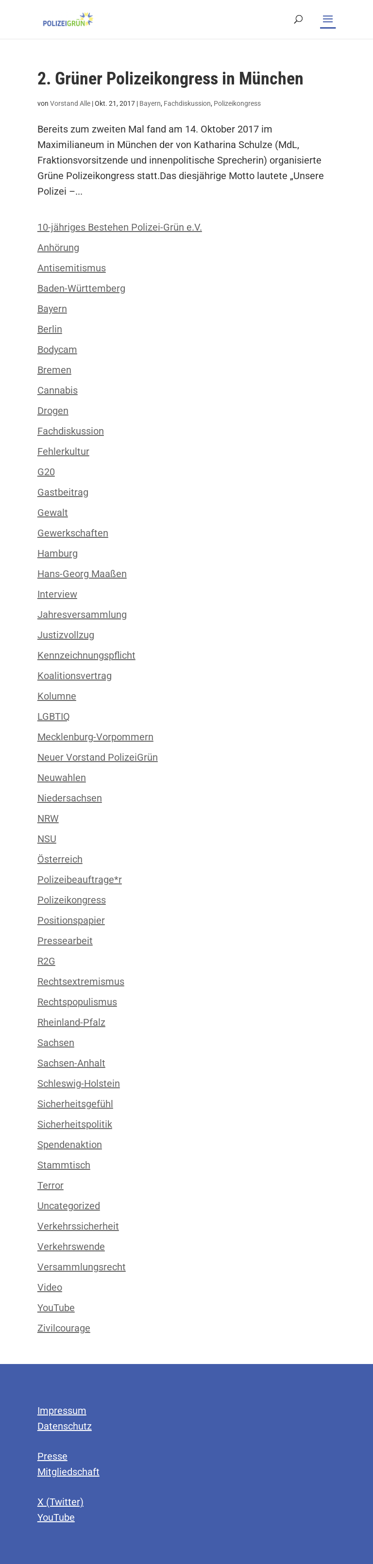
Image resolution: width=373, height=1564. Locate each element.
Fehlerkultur (63, 451)
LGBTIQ (53, 716)
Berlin (49, 329)
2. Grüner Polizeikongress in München (170, 78)
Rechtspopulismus (77, 1002)
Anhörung (58, 247)
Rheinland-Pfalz (71, 1022)
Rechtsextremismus (80, 981)
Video (49, 1287)
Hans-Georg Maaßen (82, 574)
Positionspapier (71, 920)
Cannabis (57, 390)
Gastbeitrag (62, 492)
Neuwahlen (61, 777)
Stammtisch (63, 1165)
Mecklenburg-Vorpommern (95, 737)
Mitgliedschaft (68, 1472)
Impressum (61, 1410)
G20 (46, 472)
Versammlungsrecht (81, 1267)
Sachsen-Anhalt (71, 1063)
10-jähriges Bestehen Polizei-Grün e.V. (119, 227)
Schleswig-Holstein (78, 1083)
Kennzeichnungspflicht (86, 655)
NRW (48, 818)
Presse (52, 1456)
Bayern (150, 103)
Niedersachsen (69, 798)
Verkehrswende (71, 1246)
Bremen (54, 370)
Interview (57, 594)
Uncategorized (68, 1206)
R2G (46, 961)
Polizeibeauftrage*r (79, 879)
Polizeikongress (237, 103)
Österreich (60, 859)
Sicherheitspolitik (74, 1124)
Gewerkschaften (72, 533)
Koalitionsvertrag (74, 676)
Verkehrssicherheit (78, 1226)
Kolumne (56, 696)
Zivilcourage (63, 1328)
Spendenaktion (69, 1144)
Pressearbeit (65, 941)
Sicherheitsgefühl (75, 1104)
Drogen (52, 410)
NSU (46, 839)
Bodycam (57, 349)
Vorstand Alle (70, 103)
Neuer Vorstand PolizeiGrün (97, 757)
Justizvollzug (65, 635)
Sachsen (55, 1042)
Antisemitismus (71, 268)
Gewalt (52, 512)
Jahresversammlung (82, 614)
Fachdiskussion (187, 103)
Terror (50, 1185)
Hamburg (57, 553)
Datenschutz (64, 1426)
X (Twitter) (60, 1502)
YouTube (56, 1308)
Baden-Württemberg (81, 288)
